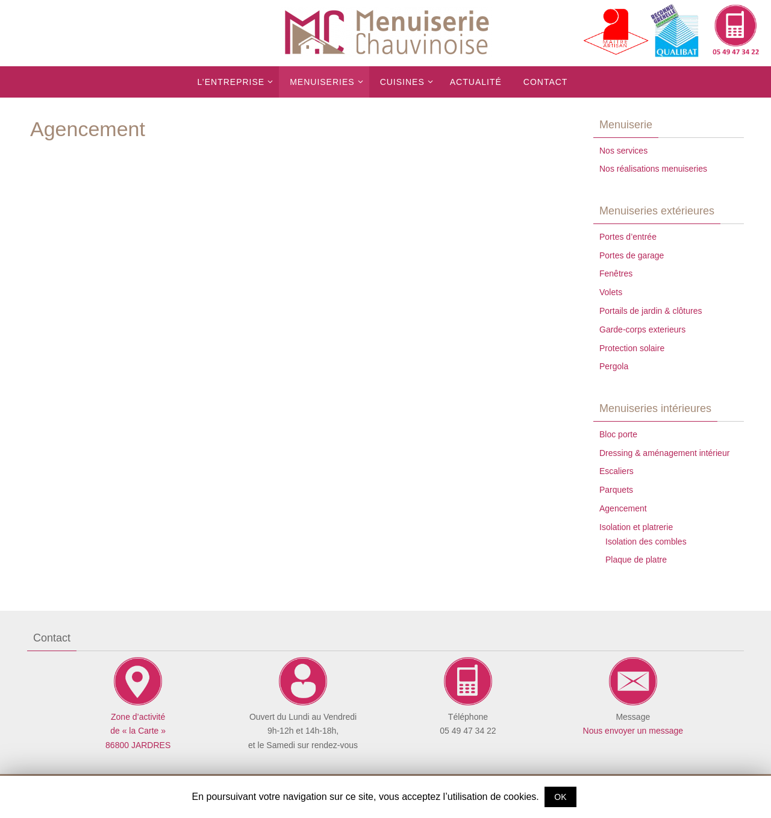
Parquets (616, 490)
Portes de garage (631, 255)
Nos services (623, 150)
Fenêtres (615, 273)
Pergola (613, 366)
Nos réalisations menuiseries (653, 168)
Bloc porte (618, 434)
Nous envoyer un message (633, 730)
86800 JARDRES (137, 745)
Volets (610, 292)
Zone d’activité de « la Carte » (138, 717)
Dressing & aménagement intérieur (664, 453)
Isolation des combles (646, 541)
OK (560, 797)
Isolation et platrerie (636, 527)
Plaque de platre (636, 559)
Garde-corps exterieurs (642, 329)
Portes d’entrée (628, 237)
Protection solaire (631, 348)
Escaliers (616, 471)
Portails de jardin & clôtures (650, 311)
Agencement (623, 508)
